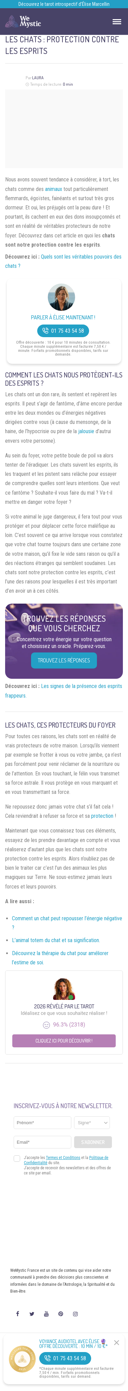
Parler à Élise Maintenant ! (63, 317)
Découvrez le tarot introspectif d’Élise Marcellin (64, 4)
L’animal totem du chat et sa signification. (56, 940)
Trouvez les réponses (64, 660)
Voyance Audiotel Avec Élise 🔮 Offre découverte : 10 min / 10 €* (73, 1344)
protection (102, 816)
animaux (53, 189)
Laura (38, 77)
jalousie (86, 431)
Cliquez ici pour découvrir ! (64, 1041)
